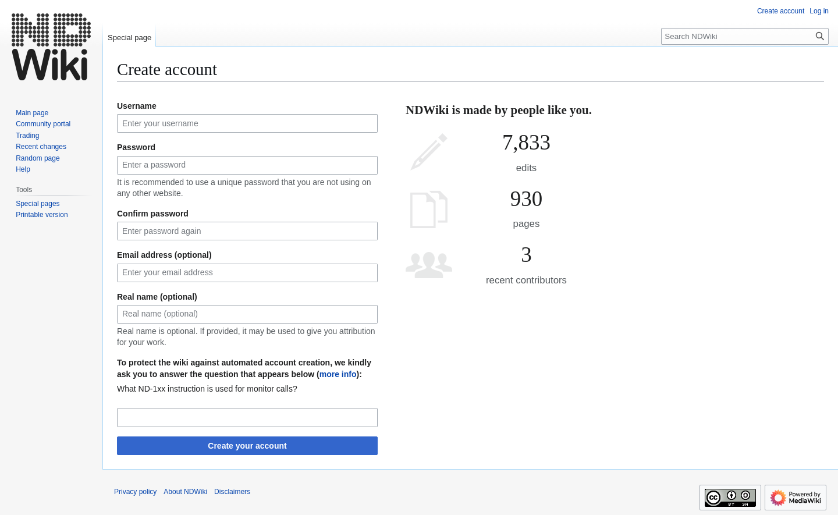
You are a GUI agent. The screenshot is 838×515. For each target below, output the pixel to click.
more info (338, 374)
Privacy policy (135, 492)
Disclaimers (232, 492)
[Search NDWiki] (745, 36)
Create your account (247, 445)
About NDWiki (185, 492)
